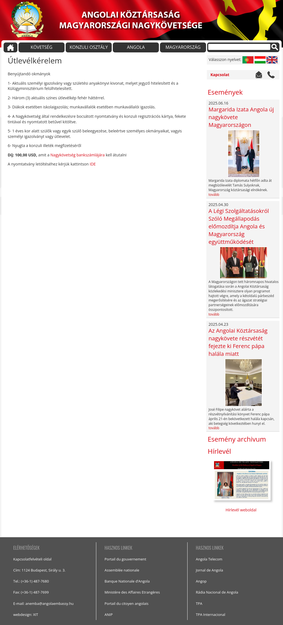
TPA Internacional (210, 614)
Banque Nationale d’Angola (127, 581)
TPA (199, 603)
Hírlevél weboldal (242, 509)
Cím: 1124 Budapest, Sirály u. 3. (39, 570)
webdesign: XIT (25, 614)
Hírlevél (219, 451)
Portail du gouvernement (125, 559)
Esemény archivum (237, 439)
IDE (93, 164)
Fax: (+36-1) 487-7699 (31, 592)
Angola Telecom (209, 559)
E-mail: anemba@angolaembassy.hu (43, 603)
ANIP (109, 614)
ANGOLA (136, 47)
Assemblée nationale (122, 570)
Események (225, 92)
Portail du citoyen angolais (126, 603)
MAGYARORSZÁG (183, 47)
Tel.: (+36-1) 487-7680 (31, 581)
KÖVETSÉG (41, 47)
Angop (201, 581)
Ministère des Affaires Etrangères (132, 592)
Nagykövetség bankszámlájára (77, 154)
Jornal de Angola (209, 570)
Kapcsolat (219, 74)
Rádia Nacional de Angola (217, 592)
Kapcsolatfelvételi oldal (32, 559)
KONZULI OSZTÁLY (89, 47)
